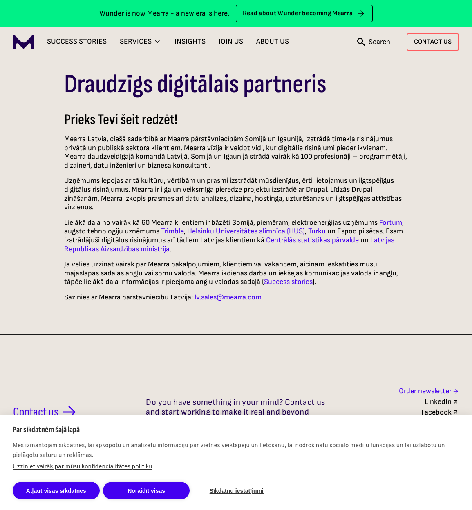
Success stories (288, 281)
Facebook (440, 412)
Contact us (46, 412)
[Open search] (373, 42)
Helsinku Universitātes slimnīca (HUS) (246, 231)
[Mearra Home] (23, 42)
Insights (190, 41)
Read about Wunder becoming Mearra (304, 13)
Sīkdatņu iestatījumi (237, 491)
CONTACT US (433, 42)
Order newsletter (429, 391)
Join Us (231, 41)
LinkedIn (442, 401)
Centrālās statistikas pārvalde (312, 240)
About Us (272, 41)
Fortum (390, 222)
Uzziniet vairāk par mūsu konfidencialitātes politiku (82, 467)
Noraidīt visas (146, 491)
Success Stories (77, 41)
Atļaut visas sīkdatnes (56, 491)
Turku (317, 231)
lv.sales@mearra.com (228, 297)
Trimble (172, 231)
